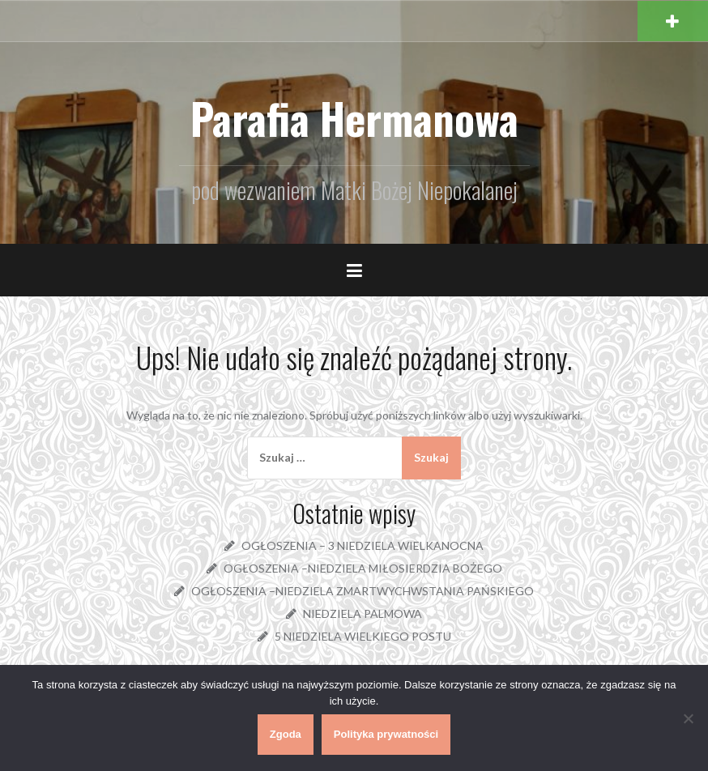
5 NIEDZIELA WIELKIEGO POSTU (363, 636)
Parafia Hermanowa (354, 118)
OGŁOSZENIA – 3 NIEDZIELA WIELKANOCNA (362, 545)
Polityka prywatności (386, 734)
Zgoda (285, 734)
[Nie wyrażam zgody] (688, 718)
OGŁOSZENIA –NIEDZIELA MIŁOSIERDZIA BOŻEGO (363, 568)
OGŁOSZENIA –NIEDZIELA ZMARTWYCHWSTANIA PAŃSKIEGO (362, 591)
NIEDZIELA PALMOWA (362, 613)
